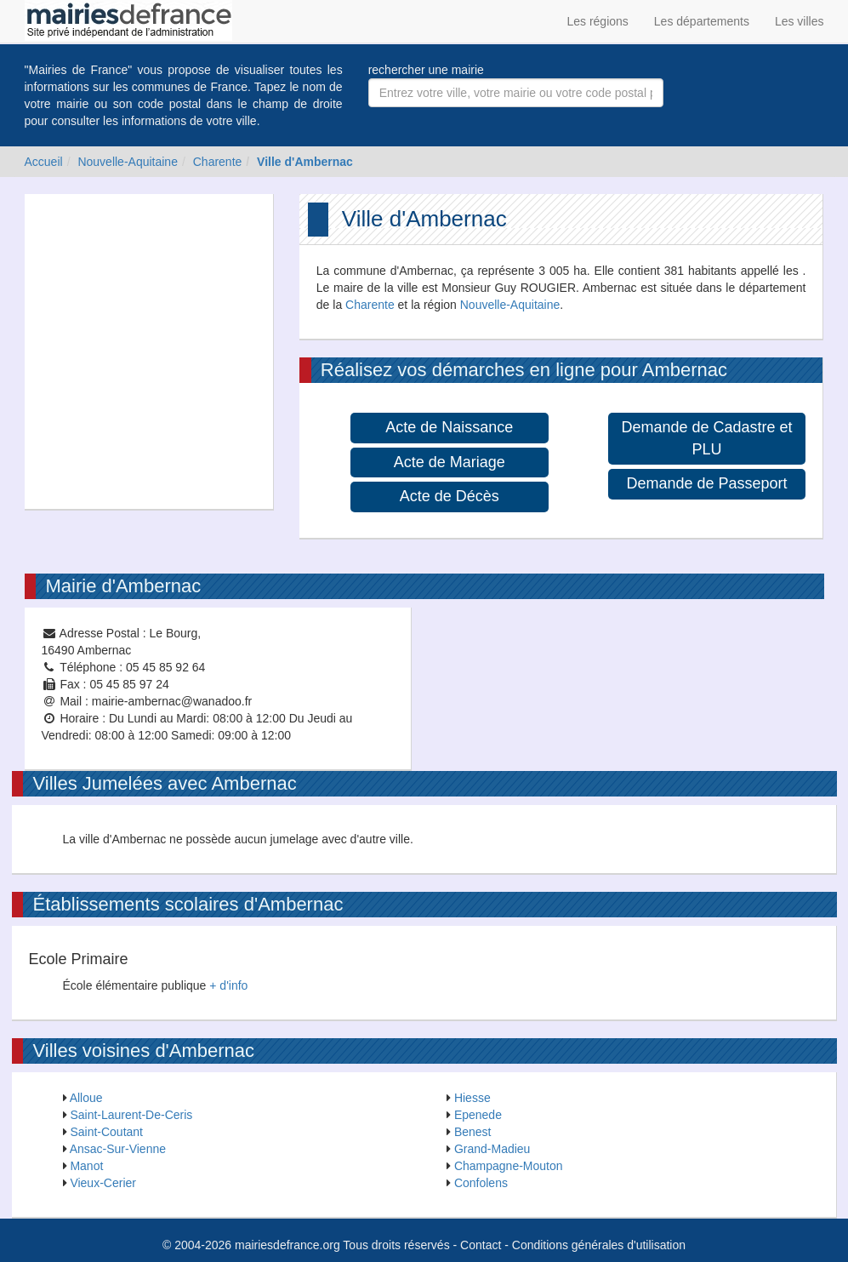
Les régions (597, 21)
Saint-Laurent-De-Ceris (131, 1115)
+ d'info (228, 985)
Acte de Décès (449, 496)
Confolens (481, 1183)
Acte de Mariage (449, 462)
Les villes (799, 21)
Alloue (86, 1098)
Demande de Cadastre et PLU (707, 438)
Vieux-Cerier (103, 1183)
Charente (217, 161)
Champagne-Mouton (508, 1166)
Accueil (44, 161)
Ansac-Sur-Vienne (118, 1149)
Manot (86, 1166)
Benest (473, 1132)
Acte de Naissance (449, 427)
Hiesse (472, 1098)
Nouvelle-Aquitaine (127, 161)
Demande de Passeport (707, 483)
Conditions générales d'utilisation (599, 1245)
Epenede (478, 1115)
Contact (480, 1245)
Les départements (701, 21)
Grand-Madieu (492, 1149)
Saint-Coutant (106, 1132)
